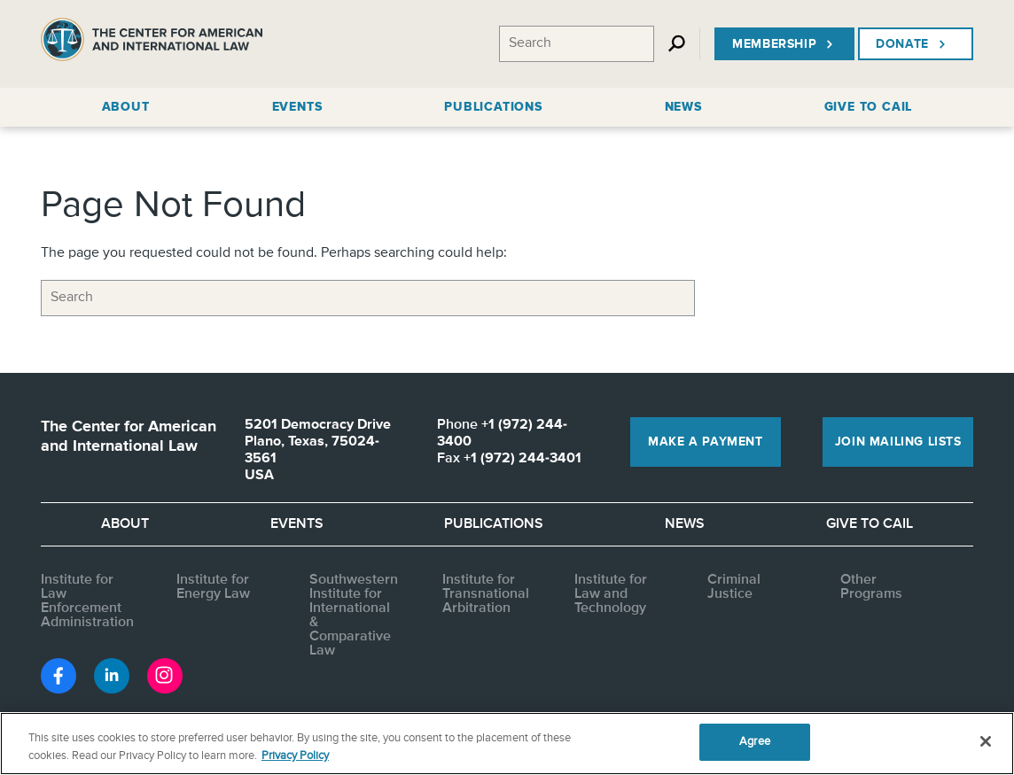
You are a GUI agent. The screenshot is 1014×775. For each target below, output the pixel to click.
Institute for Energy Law (213, 587)
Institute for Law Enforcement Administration (87, 601)
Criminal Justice (733, 587)
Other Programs (871, 587)
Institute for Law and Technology (610, 594)
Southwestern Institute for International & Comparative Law (353, 615)
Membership (784, 44)
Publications (493, 524)
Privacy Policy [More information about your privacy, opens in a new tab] (295, 756)
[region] (507, 743)
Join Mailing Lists (898, 442)
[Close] (985, 741)
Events (297, 524)
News (685, 524)
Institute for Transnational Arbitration (485, 594)
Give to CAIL (869, 524)
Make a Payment (705, 442)
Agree (754, 742)
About (125, 524)
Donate (912, 44)
